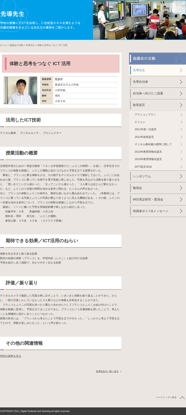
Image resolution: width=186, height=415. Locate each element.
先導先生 (30, 45)
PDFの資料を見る (10, 355)
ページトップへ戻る (166, 397)
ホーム (3, 45)
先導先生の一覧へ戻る (107, 371)
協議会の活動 (16, 45)
